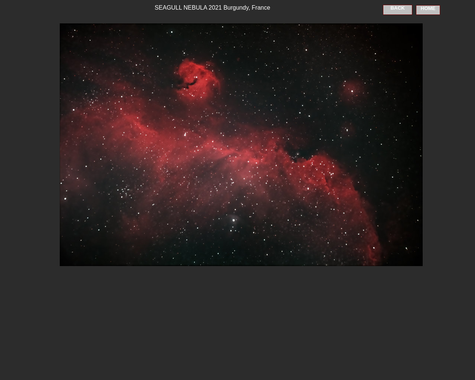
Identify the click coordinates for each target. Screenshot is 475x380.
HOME (428, 8)
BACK (397, 8)
